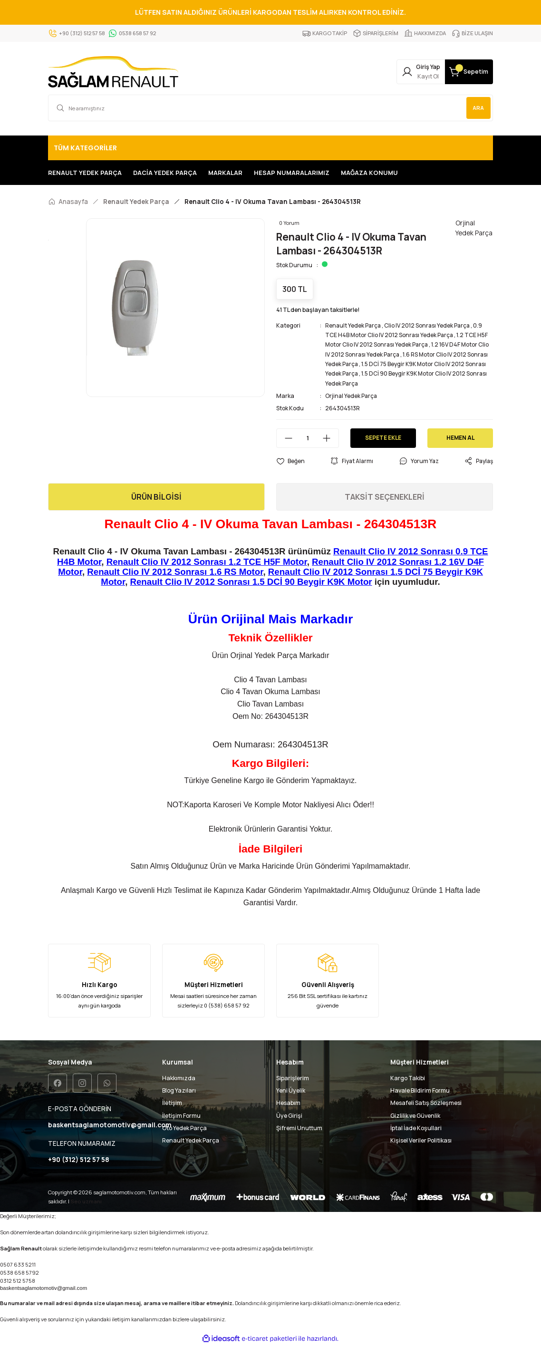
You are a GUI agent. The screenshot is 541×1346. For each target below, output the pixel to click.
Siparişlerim (292, 1078)
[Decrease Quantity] (284, 438)
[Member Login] (398, 72)
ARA (477, 107)
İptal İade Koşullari (416, 1128)
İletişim (172, 1103)
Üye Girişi (289, 1116)
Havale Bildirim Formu (420, 1090)
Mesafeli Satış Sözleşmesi (426, 1103)
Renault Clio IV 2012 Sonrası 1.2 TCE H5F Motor (206, 562)
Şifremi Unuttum (299, 1128)
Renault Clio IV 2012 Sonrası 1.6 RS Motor (175, 572)
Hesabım (288, 1103)
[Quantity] (307, 438)
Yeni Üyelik (290, 1090)
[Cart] (461, 72)
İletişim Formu (181, 1116)
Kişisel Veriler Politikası (421, 1140)
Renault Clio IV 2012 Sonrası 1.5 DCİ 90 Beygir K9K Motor (251, 582)
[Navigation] (270, 148)
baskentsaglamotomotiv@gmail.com (43, 1288)
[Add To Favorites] (290, 461)
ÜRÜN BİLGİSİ (156, 497)
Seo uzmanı (86, 1201)
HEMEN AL (460, 438)
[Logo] (113, 71)
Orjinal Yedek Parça (351, 396)
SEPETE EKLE (383, 438)
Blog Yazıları (179, 1090)
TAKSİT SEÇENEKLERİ (385, 497)
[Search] (270, 108)
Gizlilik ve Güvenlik (415, 1116)
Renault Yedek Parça (353, 325)
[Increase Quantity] (330, 438)
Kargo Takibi (407, 1078)
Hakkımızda (178, 1078)
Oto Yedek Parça (184, 1128)
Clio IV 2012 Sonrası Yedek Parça (429, 325)
